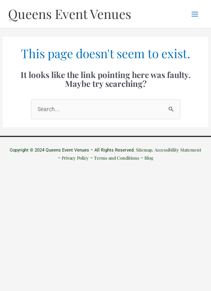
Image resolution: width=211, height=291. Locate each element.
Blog (148, 158)
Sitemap (144, 150)
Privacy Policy (75, 158)
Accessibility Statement (178, 150)
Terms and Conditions (116, 158)
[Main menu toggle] (195, 14)
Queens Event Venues (69, 13)
